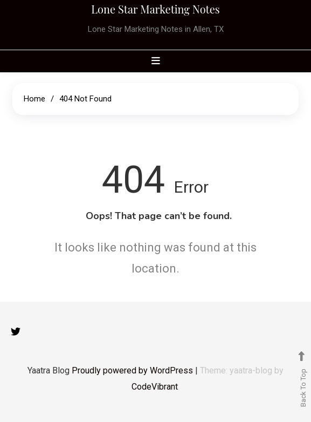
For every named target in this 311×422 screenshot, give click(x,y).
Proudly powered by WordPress (133, 370)
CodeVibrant (155, 387)
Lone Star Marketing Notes (155, 9)
